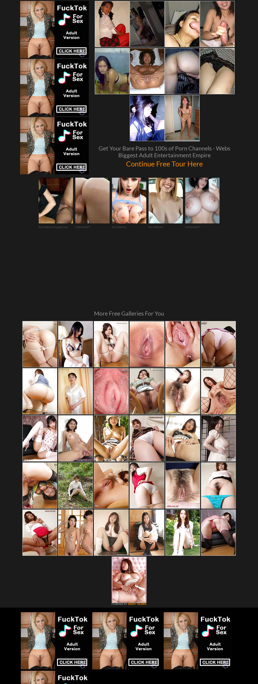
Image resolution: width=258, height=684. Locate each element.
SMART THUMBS (137, 541)
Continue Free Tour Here (164, 163)
